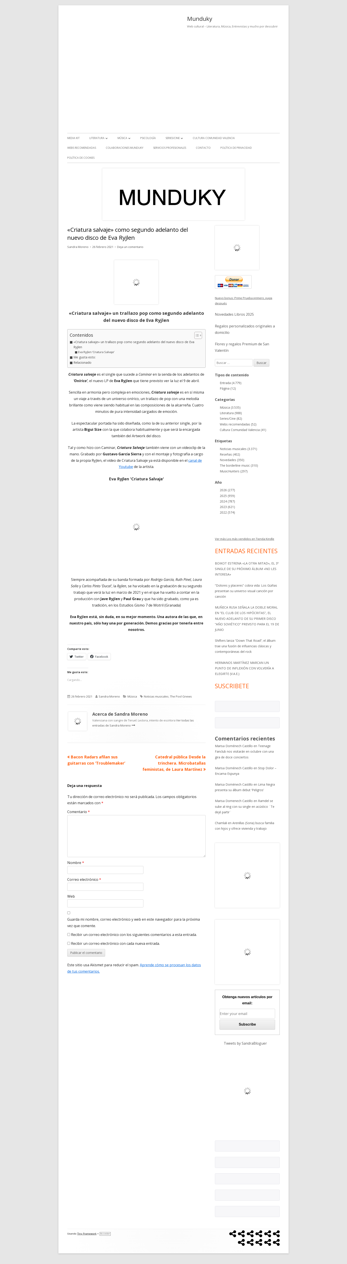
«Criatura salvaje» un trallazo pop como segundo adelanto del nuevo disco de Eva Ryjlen (133, 344)
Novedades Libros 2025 (234, 314)
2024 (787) (227, 501)
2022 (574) (227, 512)
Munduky (199, 19)
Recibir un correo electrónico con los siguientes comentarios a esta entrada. (134, 934)
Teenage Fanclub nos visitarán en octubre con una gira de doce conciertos (244, 751)
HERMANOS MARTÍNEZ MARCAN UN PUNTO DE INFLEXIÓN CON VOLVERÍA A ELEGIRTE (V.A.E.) (244, 668)
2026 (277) (227, 490)
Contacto (203, 148)
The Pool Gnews (181, 696)
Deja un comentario (130, 247)
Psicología (148, 138)
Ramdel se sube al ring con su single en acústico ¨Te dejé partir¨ (244, 806)
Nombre (75, 862)
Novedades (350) (232, 460)
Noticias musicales (156, 696)
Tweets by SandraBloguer (245, 1043)
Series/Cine (173, 138)
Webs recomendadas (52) (238, 424)
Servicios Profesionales (169, 148)
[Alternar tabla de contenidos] (196, 335)
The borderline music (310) (239, 465)
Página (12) (228, 388)
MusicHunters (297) (234, 471)
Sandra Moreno (78, 247)
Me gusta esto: (84, 357)
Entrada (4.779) (230, 383)
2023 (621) (227, 507)
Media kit (73, 138)
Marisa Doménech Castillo (234, 746)
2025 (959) (227, 496)
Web (71, 896)
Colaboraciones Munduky (124, 148)
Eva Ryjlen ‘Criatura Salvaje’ (96, 352)
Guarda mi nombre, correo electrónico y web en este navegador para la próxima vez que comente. (133, 922)
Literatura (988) (231, 413)
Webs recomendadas (81, 148)
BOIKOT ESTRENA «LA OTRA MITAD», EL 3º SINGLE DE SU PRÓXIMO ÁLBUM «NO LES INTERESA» (247, 568)
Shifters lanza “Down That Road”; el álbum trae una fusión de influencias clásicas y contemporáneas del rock (245, 646)
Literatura (96, 138)
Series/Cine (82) (231, 418)
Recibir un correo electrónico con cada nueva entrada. (115, 943)
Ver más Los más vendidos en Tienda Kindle (244, 539)
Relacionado (82, 362)
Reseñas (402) (230, 454)
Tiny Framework (86, 1233)
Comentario (78, 811)
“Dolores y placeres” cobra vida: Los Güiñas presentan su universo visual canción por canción (246, 591)
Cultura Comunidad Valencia (214, 138)
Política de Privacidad (236, 148)
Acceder (105, 1233)
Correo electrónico (84, 879)
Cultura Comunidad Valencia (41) (243, 430)
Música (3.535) (230, 407)
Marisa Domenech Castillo (234, 801)
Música (122, 138)
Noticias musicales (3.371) (238, 449)
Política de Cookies (80, 158)
